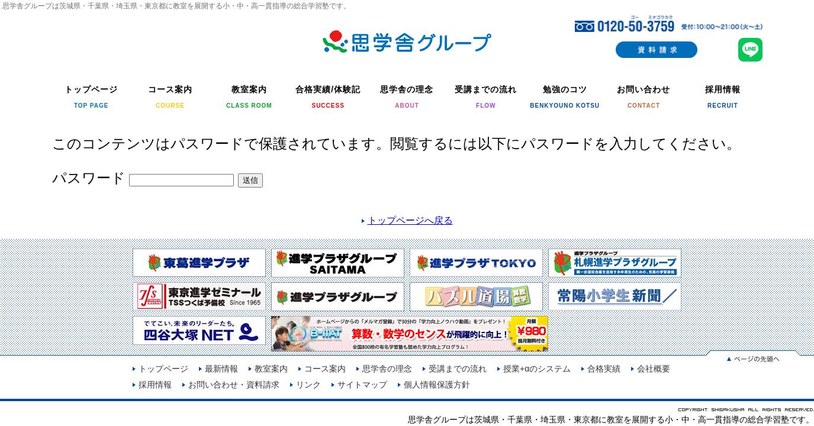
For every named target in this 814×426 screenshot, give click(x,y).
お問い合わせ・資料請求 (233, 384)
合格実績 (603, 368)
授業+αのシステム (537, 368)
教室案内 (271, 368)
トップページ (163, 368)
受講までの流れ (458, 368)
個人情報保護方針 (437, 384)
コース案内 (325, 368)
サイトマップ (362, 384)
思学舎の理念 (387, 368)
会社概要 (653, 368)
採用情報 (155, 384)
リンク (308, 384)
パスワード (143, 178)
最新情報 (221, 368)
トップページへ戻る (410, 220)
